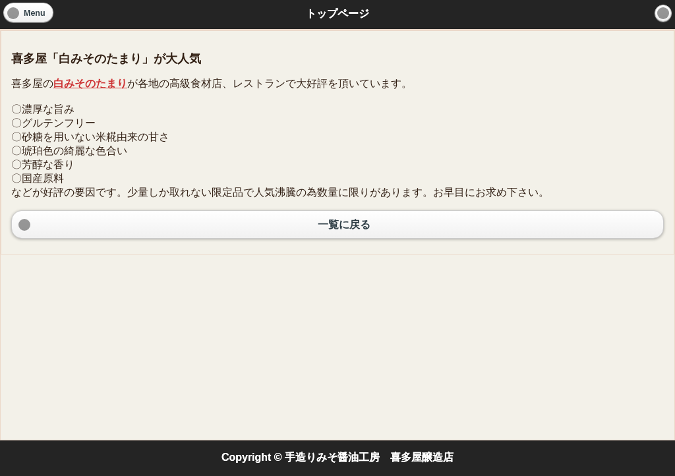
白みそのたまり (90, 83)
